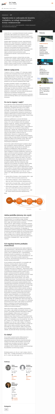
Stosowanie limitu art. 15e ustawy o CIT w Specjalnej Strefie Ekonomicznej (44, 91)
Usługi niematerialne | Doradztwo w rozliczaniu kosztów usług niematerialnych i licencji (44, 50)
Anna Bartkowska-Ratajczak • (9, 26)
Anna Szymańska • (20, 25)
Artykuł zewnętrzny (43, 43)
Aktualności (5, 15)
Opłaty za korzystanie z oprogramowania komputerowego (44, 71)
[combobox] (24, 8)
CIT (11, 15)
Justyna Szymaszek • (30, 25)
